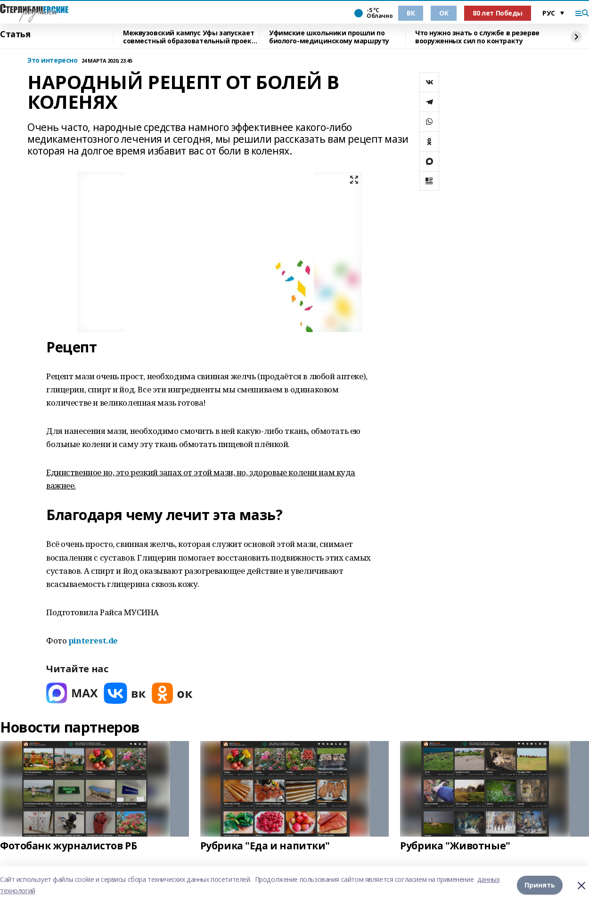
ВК (411, 12)
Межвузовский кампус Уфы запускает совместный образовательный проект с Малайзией (189, 37)
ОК (443, 12)
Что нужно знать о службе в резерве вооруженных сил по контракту (477, 37)
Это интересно (52, 61)
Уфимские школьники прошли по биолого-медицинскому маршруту (329, 37)
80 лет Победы (498, 12)
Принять (539, 884)
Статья (15, 34)
